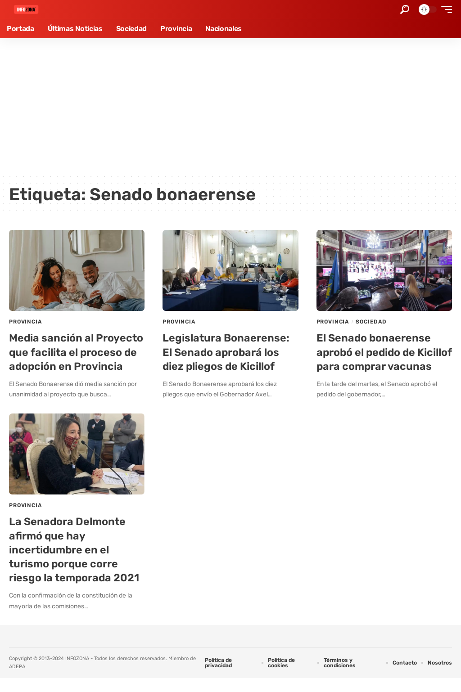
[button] (404, 9)
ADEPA (17, 680)
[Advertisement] (230, 106)
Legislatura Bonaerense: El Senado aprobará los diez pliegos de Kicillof (227, 352)
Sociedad (371, 322)
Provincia (25, 322)
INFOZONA (77, 672)
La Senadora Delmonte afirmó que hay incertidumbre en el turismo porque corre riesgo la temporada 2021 (75, 564)
